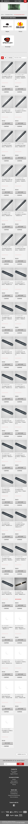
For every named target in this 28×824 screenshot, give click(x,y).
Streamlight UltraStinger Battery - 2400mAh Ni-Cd (7, 146)
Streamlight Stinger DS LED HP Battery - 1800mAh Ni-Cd (7, 422)
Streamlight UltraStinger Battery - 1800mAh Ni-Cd (7, 249)
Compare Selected (21, 754)
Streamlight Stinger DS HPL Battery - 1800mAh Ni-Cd (20, 457)
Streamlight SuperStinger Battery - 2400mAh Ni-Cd (20, 146)
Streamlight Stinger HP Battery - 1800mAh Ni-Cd (20, 387)
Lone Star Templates (21, 822)
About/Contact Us (14, 791)
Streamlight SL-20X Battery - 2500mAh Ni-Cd (7, 662)
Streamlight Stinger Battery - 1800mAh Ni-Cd (7, 525)
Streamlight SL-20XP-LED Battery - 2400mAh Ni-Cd (7, 77)
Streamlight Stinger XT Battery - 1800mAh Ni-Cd (20, 284)
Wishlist (14, 779)
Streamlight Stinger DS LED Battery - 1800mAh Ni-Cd (7, 457)
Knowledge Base (14, 793)
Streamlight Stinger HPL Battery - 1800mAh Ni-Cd (7, 387)
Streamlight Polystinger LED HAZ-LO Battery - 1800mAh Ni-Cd (20, 525)
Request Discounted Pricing (14, 795)
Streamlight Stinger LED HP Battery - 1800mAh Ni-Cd (7, 319)
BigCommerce (9, 822)
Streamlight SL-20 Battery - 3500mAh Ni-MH (7, 731)
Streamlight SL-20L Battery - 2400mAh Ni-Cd (20, 111)
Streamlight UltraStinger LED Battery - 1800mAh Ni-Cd (20, 181)
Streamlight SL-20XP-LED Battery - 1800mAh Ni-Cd (7, 180)
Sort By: (10, 57)
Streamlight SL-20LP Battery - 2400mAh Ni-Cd (7, 111)
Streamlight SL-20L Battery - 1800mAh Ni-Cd (20, 215)
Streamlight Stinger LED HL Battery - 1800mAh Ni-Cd (20, 319)
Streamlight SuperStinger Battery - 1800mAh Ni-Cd (20, 249)
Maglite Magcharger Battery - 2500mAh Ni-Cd (20, 628)
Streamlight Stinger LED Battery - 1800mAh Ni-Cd (7, 352)
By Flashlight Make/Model (19, 14)
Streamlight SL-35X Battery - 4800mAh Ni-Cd (20, 593)
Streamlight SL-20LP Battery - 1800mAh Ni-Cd (7, 215)
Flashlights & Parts (9, 14)
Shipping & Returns (14, 782)
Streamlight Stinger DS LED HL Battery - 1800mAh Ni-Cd (20, 422)
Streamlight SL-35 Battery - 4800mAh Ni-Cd (7, 628)
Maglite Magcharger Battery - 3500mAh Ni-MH (7, 697)
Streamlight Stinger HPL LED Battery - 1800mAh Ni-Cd (20, 353)
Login (15, 1)
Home (2, 14)
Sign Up (19, 1)
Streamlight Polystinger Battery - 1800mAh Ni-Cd (7, 593)
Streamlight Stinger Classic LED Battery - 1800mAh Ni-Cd (6, 491)
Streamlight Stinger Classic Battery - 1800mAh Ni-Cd (20, 491)
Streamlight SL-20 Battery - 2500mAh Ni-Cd (20, 662)
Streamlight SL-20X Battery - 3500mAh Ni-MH (20, 697)
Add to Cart (7, 88)
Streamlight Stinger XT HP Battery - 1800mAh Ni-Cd (7, 284)
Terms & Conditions (14, 797)
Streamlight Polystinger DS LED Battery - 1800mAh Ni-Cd (20, 560)
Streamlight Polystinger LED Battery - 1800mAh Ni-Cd (7, 560)
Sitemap (14, 784)
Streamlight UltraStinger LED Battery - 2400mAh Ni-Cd (20, 78)
